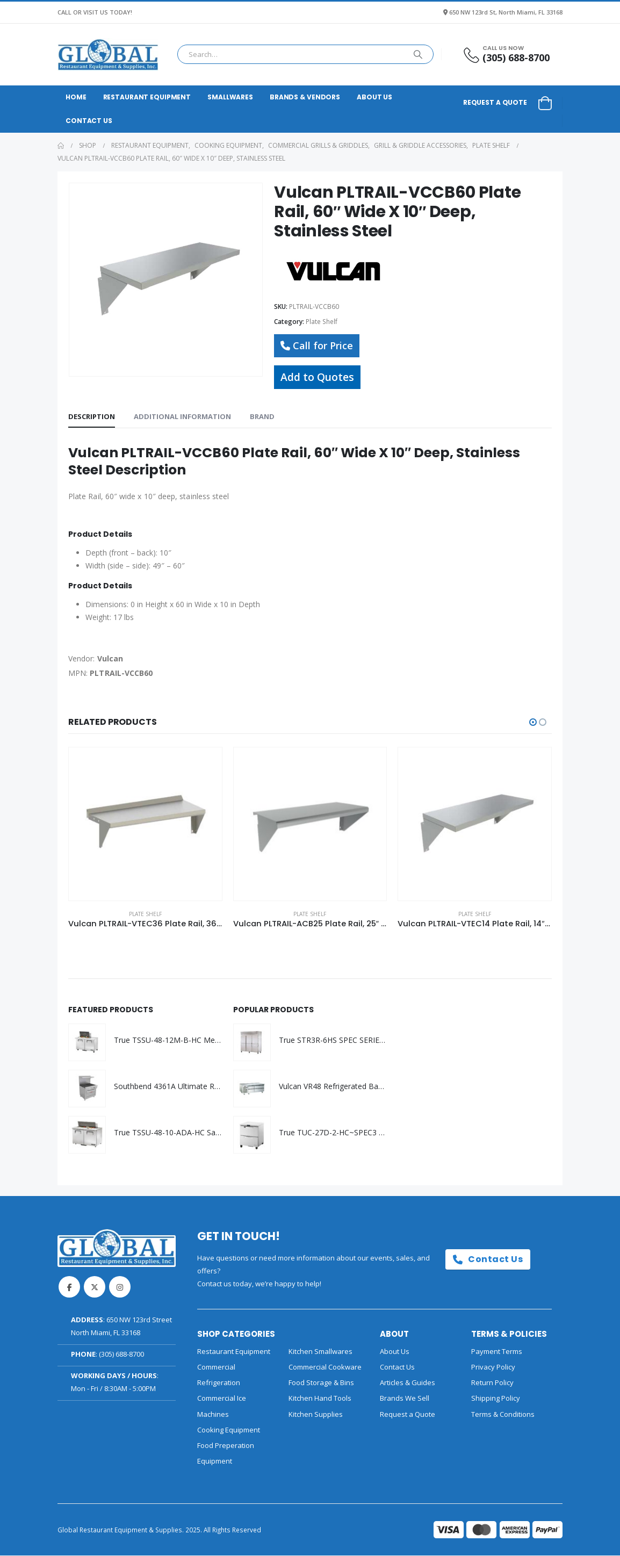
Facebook (69, 1287)
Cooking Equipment (228, 1430)
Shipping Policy (495, 1399)
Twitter (94, 1287)
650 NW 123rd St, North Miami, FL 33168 (506, 12)
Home (76, 97)
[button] (533, 722)
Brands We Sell (404, 1399)
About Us (374, 97)
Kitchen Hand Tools (320, 1399)
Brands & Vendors (305, 97)
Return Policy (492, 1383)
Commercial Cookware (325, 1367)
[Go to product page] (145, 824)
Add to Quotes (317, 377)
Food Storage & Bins (321, 1383)
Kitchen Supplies (316, 1415)
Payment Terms (496, 1352)
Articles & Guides (407, 1383)
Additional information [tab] (182, 416)
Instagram (120, 1287)
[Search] (418, 54)
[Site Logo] (107, 54)
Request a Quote (495, 102)
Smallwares (230, 97)
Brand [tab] (262, 416)
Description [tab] (91, 416)
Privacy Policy (493, 1367)
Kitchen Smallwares (320, 1352)
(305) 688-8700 (121, 1354)
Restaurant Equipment (147, 97)
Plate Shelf (321, 321)
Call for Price (316, 345)
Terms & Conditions (503, 1415)
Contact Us (89, 120)
